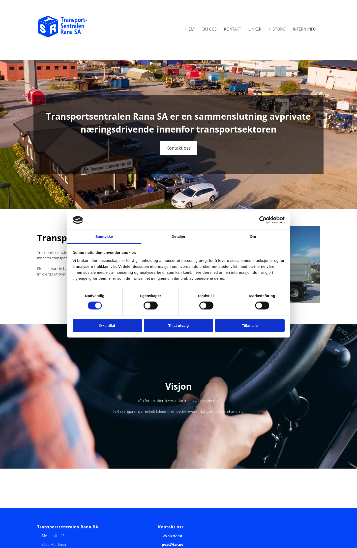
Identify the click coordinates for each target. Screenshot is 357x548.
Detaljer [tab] (178, 236)
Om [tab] (253, 236)
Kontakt (232, 29)
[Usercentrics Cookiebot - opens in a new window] (263, 220)
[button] (178, 148)
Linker (254, 29)
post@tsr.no (172, 544)
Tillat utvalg (178, 325)
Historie (277, 29)
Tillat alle (250, 325)
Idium (128, 10)
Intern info (304, 29)
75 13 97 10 (172, 535)
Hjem (189, 29)
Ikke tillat (107, 325)
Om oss (209, 29)
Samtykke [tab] (104, 236)
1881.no (152, 10)
